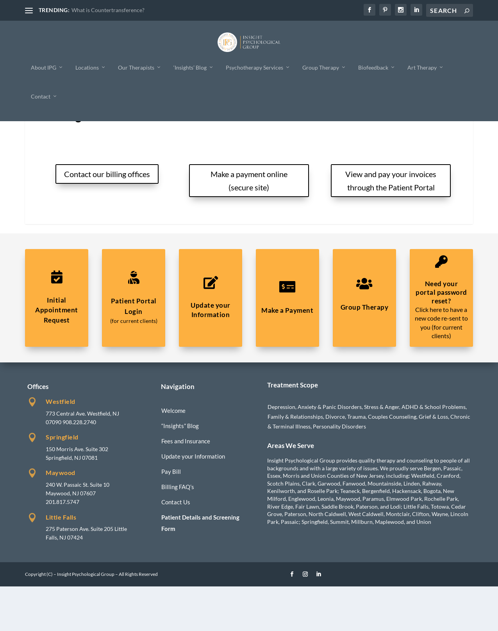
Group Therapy (320, 67)
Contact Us (175, 546)
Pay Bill (171, 516)
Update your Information (193, 500)
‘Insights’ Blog (190, 67)
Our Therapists (136, 67)
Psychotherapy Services (254, 67)
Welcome (173, 455)
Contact (40, 96)
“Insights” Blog (180, 470)
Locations (87, 67)
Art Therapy (422, 67)
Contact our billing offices (107, 218)
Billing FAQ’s (177, 531)
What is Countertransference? (108, 10)
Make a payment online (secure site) (249, 225)
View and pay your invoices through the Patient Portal (390, 225)
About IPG (43, 67)
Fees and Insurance (185, 485)
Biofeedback (373, 67)
